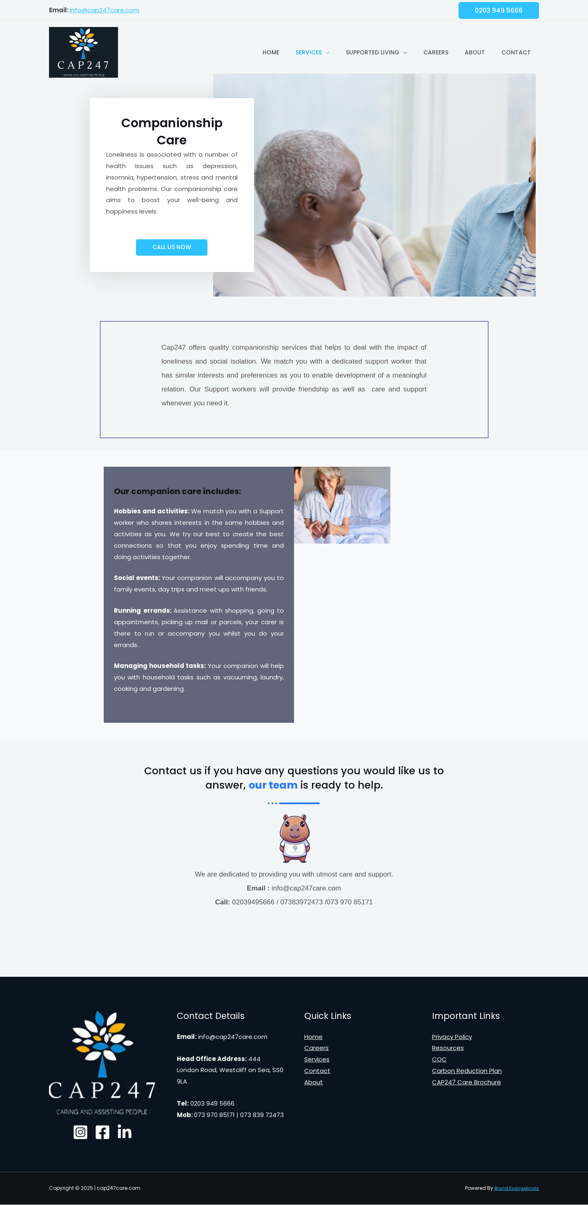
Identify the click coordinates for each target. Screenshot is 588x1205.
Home (271, 52)
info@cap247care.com (104, 10)
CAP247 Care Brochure (466, 1082)
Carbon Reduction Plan (467, 1071)
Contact (516, 52)
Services (309, 52)
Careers (435, 52)
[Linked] (129, 1133)
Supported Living (372, 52)
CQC (439, 1059)
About (475, 52)
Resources (448, 1048)
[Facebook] (102, 1133)
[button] (172, 247)
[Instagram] (76, 1133)
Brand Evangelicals (514, 1188)
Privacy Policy (452, 1037)
